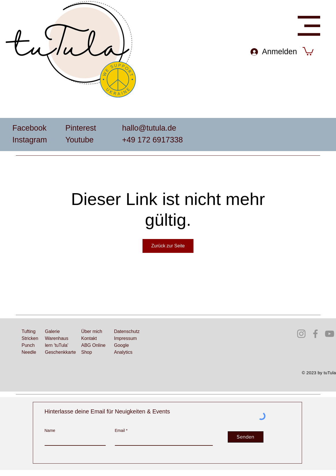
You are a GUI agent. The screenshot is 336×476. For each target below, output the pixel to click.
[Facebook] (315, 333)
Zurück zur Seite (168, 245)
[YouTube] (329, 333)
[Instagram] (301, 333)
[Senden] (245, 437)
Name (50, 430)
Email (120, 430)
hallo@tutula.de (149, 128)
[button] (309, 26)
